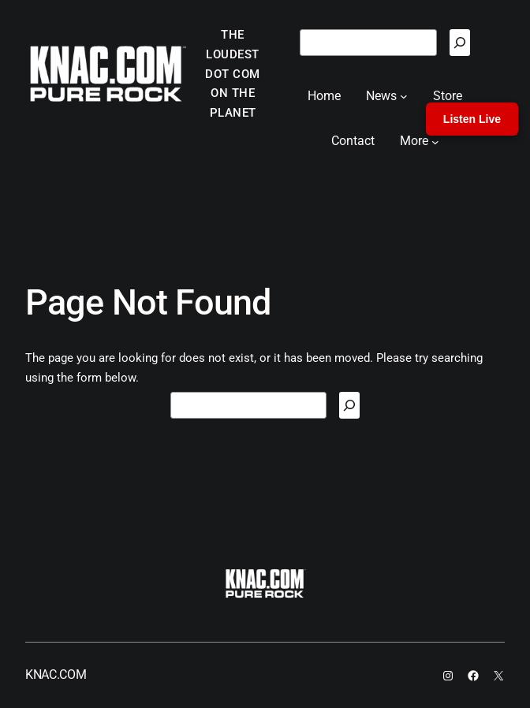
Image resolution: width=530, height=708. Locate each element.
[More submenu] (435, 141)
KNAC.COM (55, 674)
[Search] (460, 42)
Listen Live (472, 119)
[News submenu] (404, 96)
